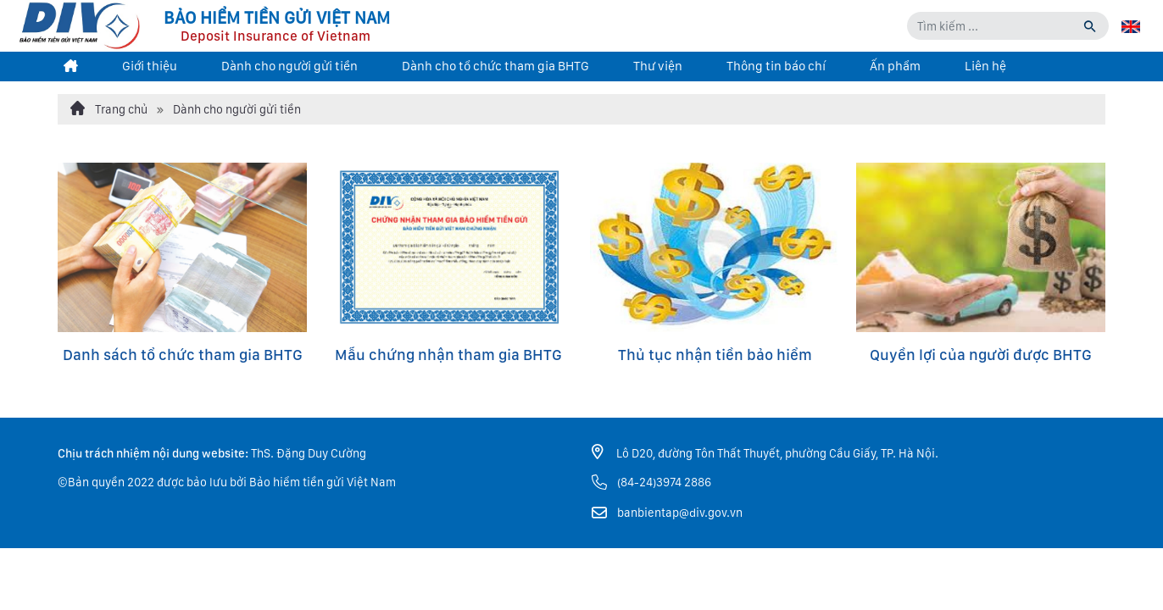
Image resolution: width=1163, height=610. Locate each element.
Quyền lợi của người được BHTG (981, 354)
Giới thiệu (149, 66)
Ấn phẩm (895, 66)
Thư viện (657, 66)
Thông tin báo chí (776, 66)
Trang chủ (108, 108)
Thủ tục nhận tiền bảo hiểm (715, 354)
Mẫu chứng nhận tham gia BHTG (448, 354)
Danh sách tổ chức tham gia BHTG (183, 354)
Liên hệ (985, 66)
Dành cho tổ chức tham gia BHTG (495, 66)
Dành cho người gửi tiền (289, 66)
